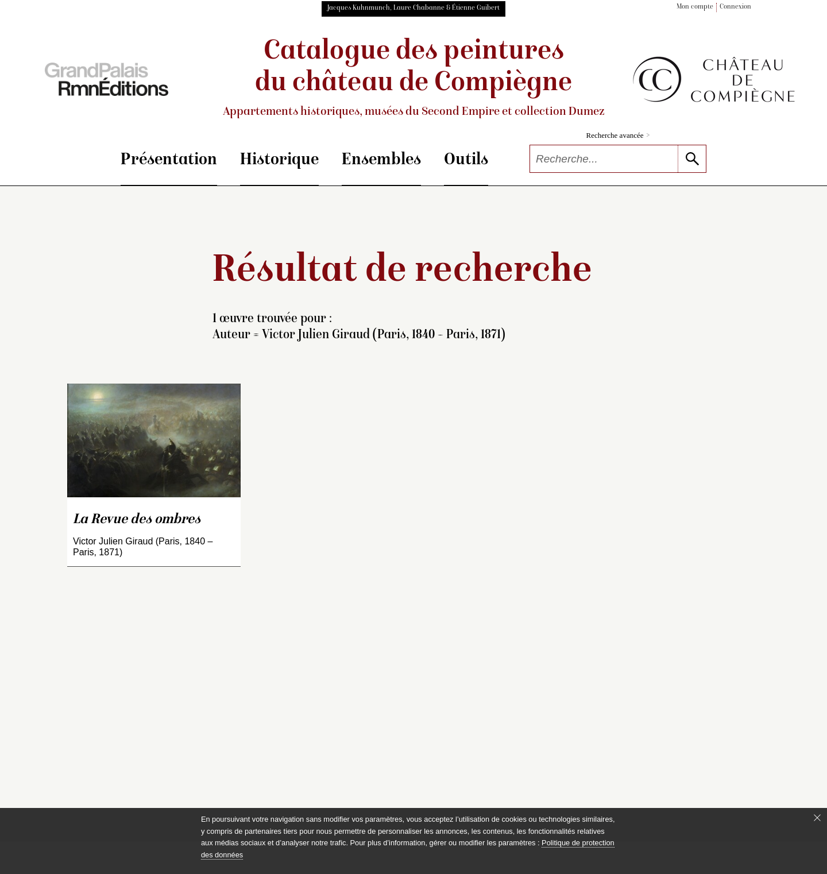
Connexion (735, 7)
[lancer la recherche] (692, 158)
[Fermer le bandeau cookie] (817, 818)
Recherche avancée (618, 135)
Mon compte (695, 7)
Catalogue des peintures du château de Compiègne (413, 78)
